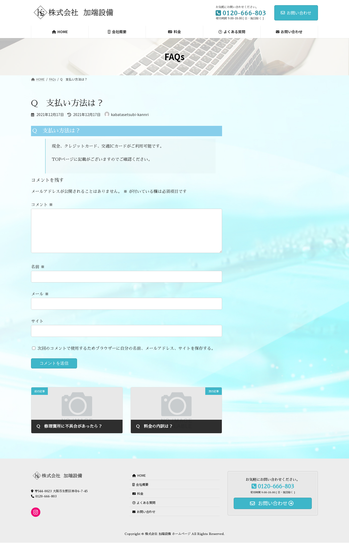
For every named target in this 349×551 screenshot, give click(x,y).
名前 (38, 275)
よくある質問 (143, 510)
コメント (42, 205)
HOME (139, 483)
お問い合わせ (296, 13)
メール (40, 302)
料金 (137, 501)
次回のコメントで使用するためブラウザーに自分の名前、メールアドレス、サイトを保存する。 (126, 357)
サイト (37, 330)
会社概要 (140, 492)
